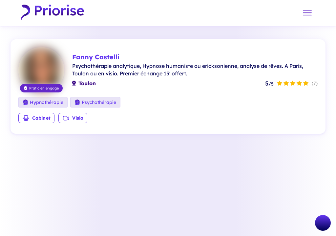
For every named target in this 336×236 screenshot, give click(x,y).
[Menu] (307, 13)
